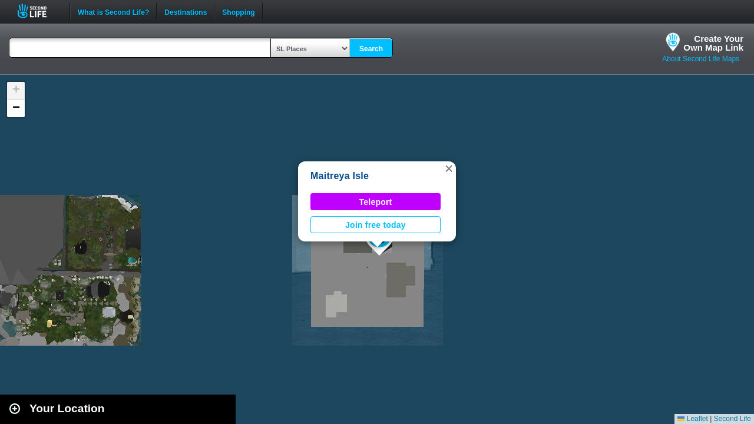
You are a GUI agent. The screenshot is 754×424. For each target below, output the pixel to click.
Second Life (38, 11)
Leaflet (692, 419)
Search (371, 49)
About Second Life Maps (700, 59)
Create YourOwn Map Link (713, 43)
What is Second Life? (113, 11)
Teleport (375, 202)
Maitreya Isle (339, 176)
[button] (449, 168)
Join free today (375, 225)
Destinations (185, 11)
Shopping (238, 11)
